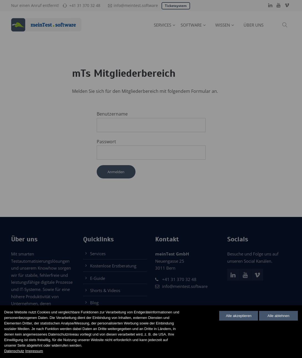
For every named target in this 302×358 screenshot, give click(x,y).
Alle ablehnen (279, 316)
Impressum (34, 351)
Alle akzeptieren (239, 316)
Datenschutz (14, 351)
